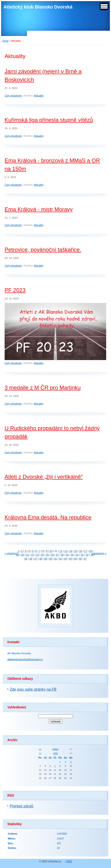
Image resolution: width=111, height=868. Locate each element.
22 (32, 554)
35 (25, 558)
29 (67, 554)
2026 (55, 753)
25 (47, 554)
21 (27, 554)
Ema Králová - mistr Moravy (39, 209)
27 (57, 554)
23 (37, 554)
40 (50, 558)
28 (62, 554)
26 (52, 554)
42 (60, 558)
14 (70, 551)
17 (85, 551)
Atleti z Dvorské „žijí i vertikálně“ (44, 477)
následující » (99, 553)
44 (70, 558)
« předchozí (11, 553)
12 (60, 551)
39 (45, 558)
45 (75, 558)
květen (55, 749)
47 (85, 558)
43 (65, 558)
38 (40, 558)
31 (77, 554)
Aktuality (38, 95)
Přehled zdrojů (21, 806)
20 (22, 554)
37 (35, 558)
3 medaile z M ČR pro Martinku (43, 387)
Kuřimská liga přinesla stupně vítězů (49, 120)
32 (82, 554)
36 (30, 558)
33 (87, 554)
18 (90, 551)
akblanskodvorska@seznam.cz (25, 659)
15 (75, 551)
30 (72, 554)
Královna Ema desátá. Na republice (48, 517)
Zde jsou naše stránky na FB (33, 689)
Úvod (5, 40)
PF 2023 (15, 290)
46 (80, 558)
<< (40, 749)
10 (50, 551)
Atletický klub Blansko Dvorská (37, 6)
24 (42, 554)
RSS (69, 861)
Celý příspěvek (13, 95)
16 (80, 551)
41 (55, 558)
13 (65, 551)
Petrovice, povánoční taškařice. (43, 249)
